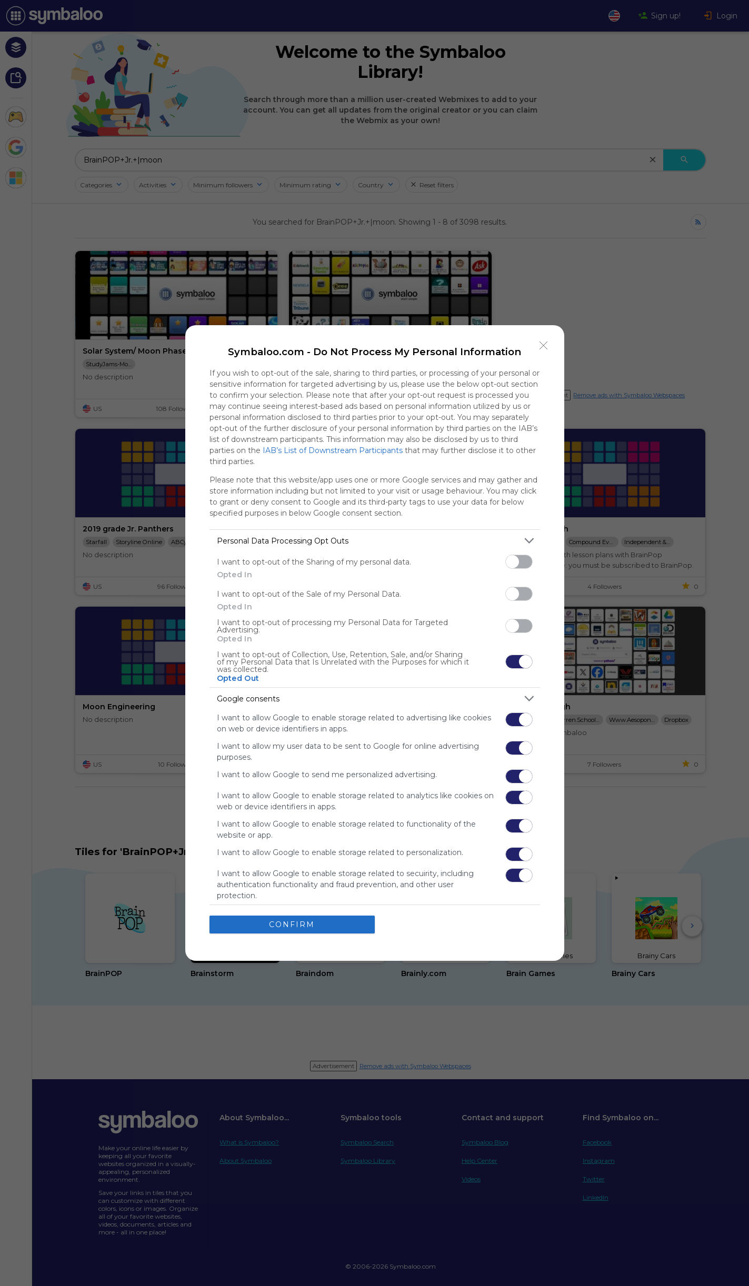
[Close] (544, 346)
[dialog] (374, 643)
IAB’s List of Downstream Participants (333, 450)
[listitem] (374, 540)
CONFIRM (292, 924)
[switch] (519, 562)
